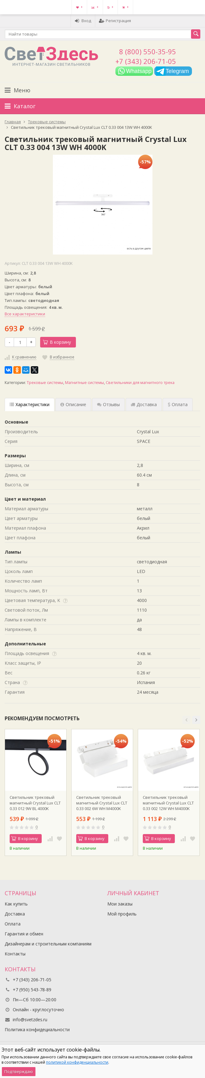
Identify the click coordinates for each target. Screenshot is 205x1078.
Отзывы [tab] (108, 404)
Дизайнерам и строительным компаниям (48, 944)
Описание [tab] (73, 404)
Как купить (16, 904)
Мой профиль (122, 914)
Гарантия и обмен (24, 934)
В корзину (57, 342)
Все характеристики (25, 314)
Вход (83, 20)
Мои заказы (120, 904)
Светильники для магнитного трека (140, 382)
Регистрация (115, 20)
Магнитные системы (84, 382)
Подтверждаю (18, 1071)
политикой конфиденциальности (77, 1062)
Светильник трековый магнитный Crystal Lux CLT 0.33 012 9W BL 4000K (35, 802)
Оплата (13, 924)
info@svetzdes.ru (30, 1019)
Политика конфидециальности (37, 1029)
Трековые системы (45, 382)
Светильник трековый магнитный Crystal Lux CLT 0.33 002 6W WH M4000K (101, 802)
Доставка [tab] (144, 404)
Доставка (15, 914)
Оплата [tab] (178, 404)
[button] (186, 720)
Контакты (15, 954)
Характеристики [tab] (29, 404)
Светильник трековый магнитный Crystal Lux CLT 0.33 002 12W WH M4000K (168, 802)
